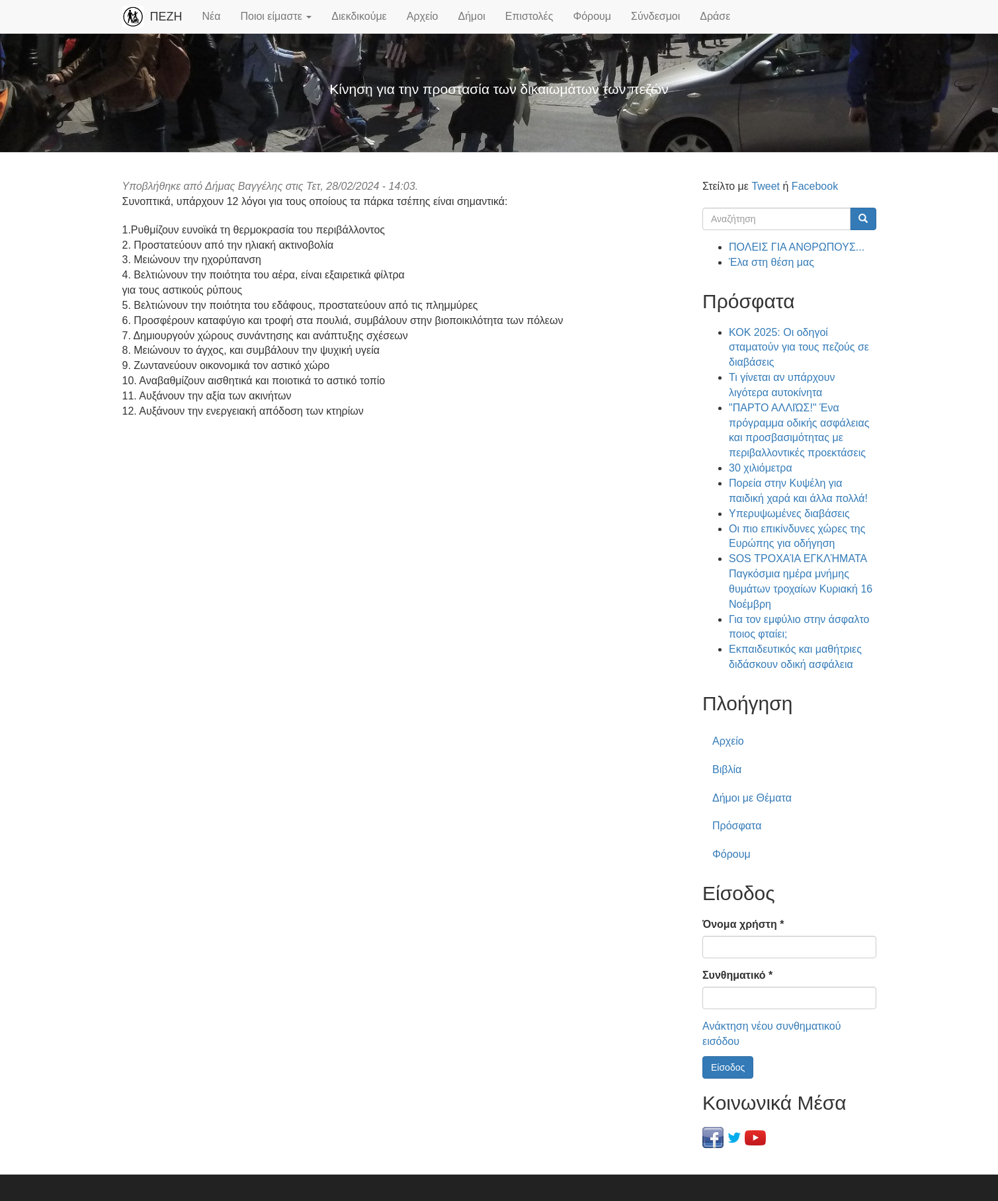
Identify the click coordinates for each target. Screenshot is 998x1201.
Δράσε (715, 16)
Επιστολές (529, 16)
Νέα (211, 16)
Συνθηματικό (737, 975)
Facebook (815, 186)
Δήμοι (471, 16)
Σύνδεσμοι (655, 16)
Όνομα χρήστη (743, 924)
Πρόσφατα (736, 825)
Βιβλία (726, 769)
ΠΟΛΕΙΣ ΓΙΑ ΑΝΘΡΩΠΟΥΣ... (796, 247)
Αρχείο (422, 16)
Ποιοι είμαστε (276, 16)
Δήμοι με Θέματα (752, 798)
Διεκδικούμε (358, 16)
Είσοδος (728, 1067)
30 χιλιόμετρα (760, 468)
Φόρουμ (592, 16)
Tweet (765, 186)
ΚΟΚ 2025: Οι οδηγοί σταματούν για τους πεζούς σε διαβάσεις (799, 347)
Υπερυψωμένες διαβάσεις (789, 513)
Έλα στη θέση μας (771, 262)
